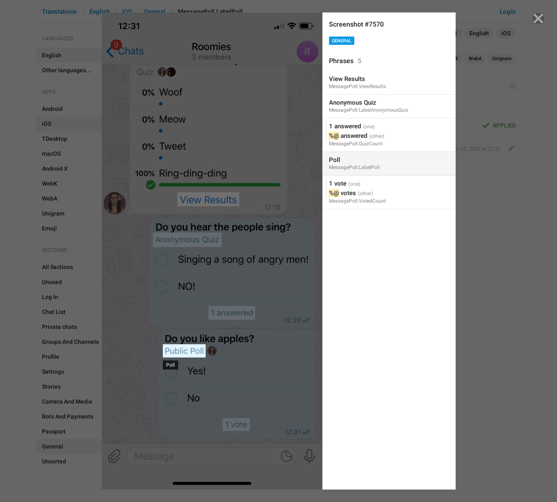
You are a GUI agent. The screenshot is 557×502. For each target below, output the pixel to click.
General (341, 41)
